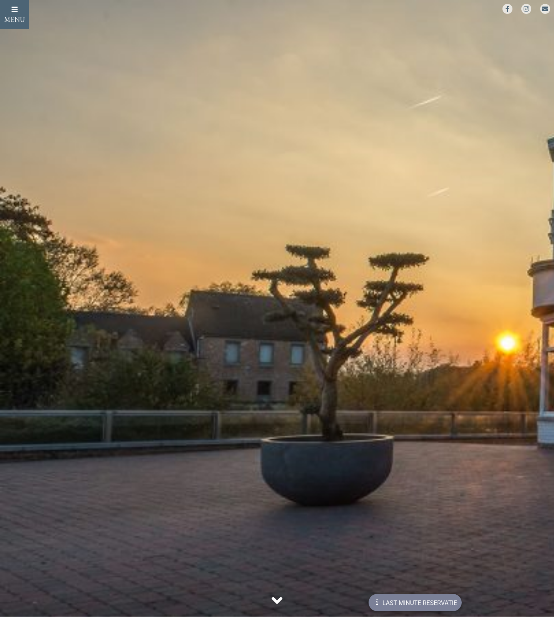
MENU (14, 15)
